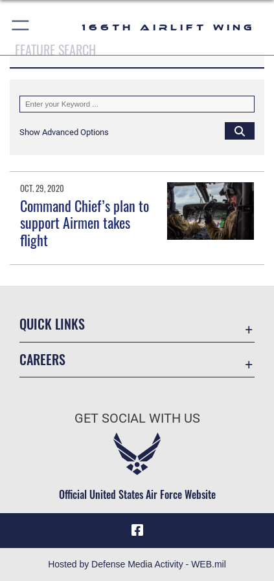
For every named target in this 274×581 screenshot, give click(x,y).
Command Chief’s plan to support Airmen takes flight (84, 222)
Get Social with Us (137, 418)
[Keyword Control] (137, 104)
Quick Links (52, 324)
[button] (21, 27)
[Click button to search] (240, 130)
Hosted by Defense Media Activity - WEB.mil (137, 564)
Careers (42, 359)
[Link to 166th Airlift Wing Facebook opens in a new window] (137, 530)
